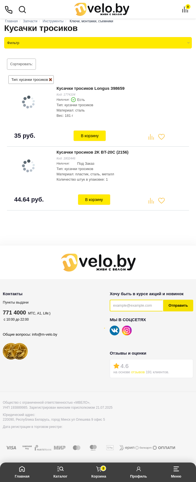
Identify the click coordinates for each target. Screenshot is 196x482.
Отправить (178, 304)
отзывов (138, 371)
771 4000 (14, 311)
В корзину (90, 135)
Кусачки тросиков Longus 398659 (90, 88)
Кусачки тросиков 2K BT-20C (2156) (92, 151)
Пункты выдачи (16, 301)
